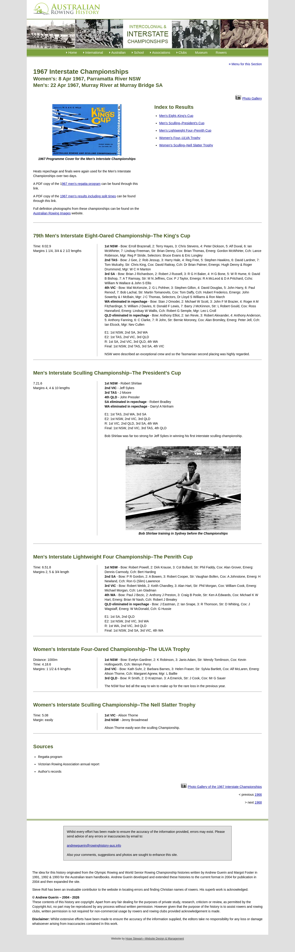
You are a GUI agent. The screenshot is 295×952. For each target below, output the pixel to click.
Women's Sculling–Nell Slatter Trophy (186, 145)
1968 (258, 802)
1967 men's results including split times (88, 196)
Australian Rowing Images (52, 213)
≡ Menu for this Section (245, 64)
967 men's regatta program (81, 184)
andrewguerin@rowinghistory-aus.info (94, 845)
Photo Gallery (252, 98)
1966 (258, 794)
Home (72, 52)
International (94, 52)
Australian (118, 52)
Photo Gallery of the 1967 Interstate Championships (225, 787)
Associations (161, 52)
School (139, 52)
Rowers (221, 52)
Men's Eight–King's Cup (176, 116)
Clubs (183, 52)
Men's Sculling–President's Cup (181, 123)
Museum (201, 52)
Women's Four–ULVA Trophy (180, 138)
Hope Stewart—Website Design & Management (155, 938)
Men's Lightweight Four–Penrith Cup (185, 130)
